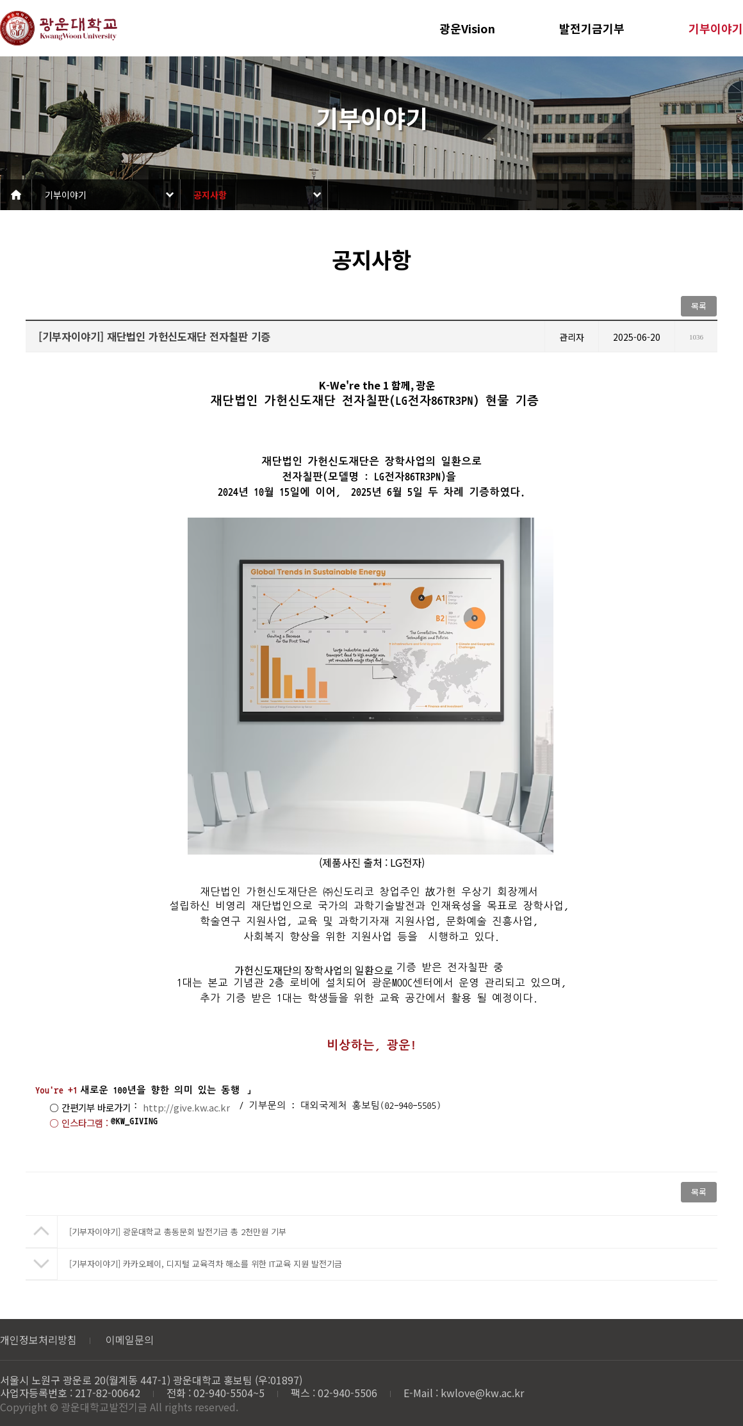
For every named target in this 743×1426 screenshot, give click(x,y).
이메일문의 (130, 1339)
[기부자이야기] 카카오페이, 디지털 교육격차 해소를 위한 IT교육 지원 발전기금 (205, 1264)
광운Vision (467, 28)
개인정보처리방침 (38, 1339)
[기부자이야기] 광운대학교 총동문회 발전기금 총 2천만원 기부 (177, 1231)
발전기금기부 (592, 28)
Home (16, 194)
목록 (698, 306)
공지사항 (210, 194)
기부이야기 (716, 28)
